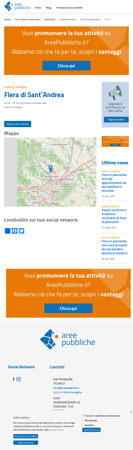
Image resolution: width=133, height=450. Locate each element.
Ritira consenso (25, 442)
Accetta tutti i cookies (26, 436)
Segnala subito (116, 119)
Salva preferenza (91, 429)
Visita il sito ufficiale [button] (18, 124)
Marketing (91, 420)
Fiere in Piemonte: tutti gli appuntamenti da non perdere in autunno (114, 182)
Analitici (89, 425)
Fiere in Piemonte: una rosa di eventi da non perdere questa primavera (114, 247)
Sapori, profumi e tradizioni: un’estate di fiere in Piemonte (114, 215)
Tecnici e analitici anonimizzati (102, 415)
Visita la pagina (72, 392)
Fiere (38, 7)
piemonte (50, 19)
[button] (50, 168)
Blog (48, 7)
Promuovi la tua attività (69, 7)
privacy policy (56, 429)
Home (7, 19)
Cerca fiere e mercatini (27, 19)
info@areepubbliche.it (66, 388)
